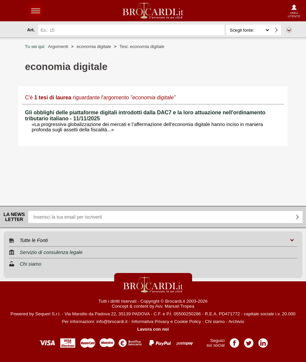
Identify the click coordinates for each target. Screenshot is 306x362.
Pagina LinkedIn (263, 340)
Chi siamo (215, 321)
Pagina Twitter (248, 340)
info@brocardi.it (112, 321)
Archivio (236, 321)
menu (35, 10)
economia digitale (94, 46)
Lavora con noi (153, 329)
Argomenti (58, 46)
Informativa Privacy (150, 321)
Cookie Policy (187, 321)
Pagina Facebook (234, 340)
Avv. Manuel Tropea (174, 306)
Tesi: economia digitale (142, 46)
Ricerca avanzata (289, 30)
